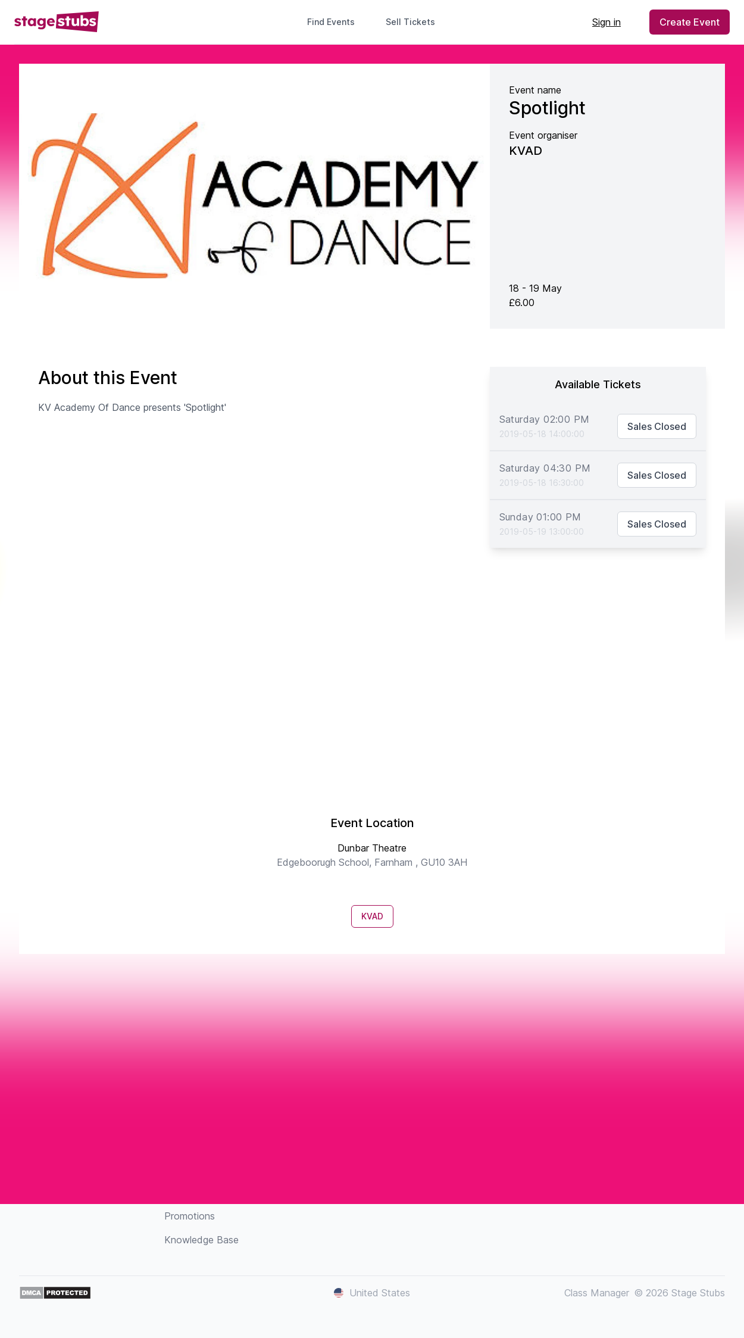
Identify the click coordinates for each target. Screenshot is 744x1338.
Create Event (689, 22)
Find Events (331, 22)
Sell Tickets (415, 22)
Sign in (606, 22)
